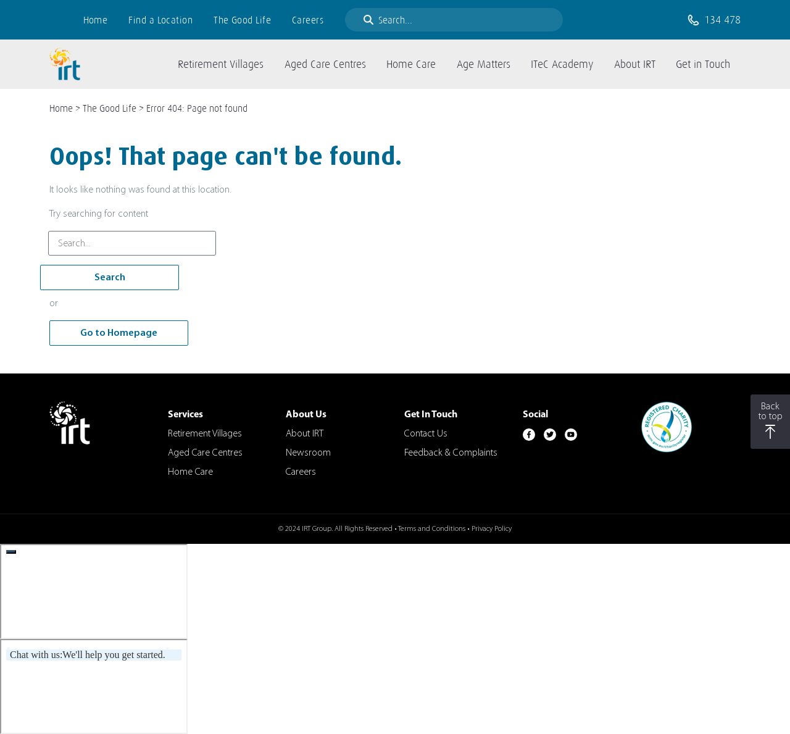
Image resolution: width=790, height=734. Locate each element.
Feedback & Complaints (450, 453)
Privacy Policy (492, 529)
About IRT (304, 434)
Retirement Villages (205, 434)
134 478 (722, 20)
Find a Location (160, 20)
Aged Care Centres (205, 453)
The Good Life (242, 20)
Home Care (190, 472)
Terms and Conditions (431, 529)
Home (95, 20)
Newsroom (308, 453)
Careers (307, 20)
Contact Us (425, 434)
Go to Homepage (118, 333)
